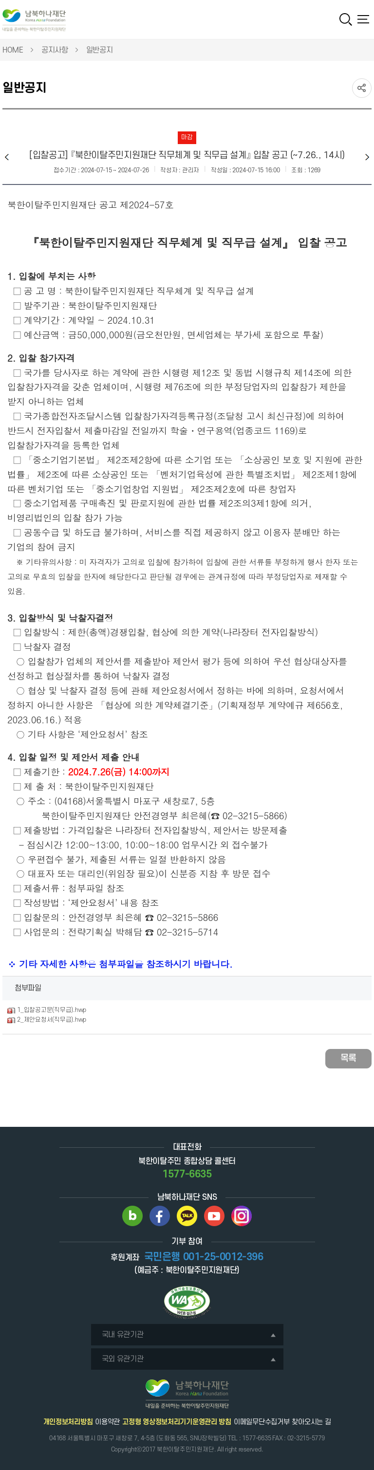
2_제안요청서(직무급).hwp (51, 1019)
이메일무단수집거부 (261, 1422)
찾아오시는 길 (311, 1422)
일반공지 (99, 50)
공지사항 (54, 50)
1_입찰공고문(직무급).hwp (51, 1010)
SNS (362, 88)
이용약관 (107, 1422)
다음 (367, 157)
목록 (348, 1058)
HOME (12, 50)
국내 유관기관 (189, 1334)
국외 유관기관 (189, 1359)
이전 (7, 157)
